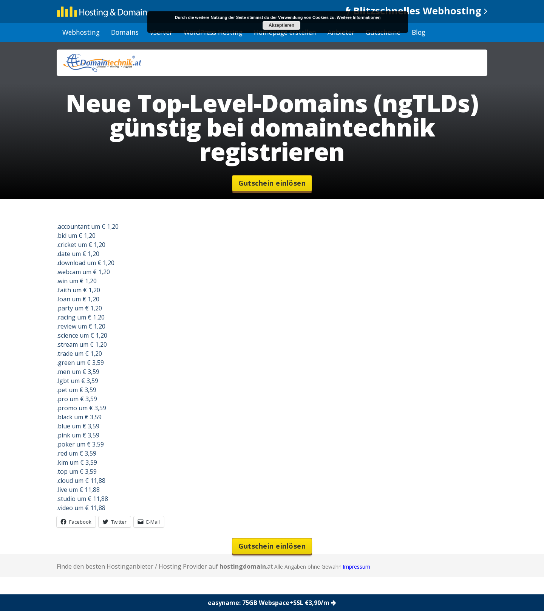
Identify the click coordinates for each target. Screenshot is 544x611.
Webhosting (81, 32)
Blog (418, 32)
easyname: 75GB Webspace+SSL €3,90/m (272, 603)
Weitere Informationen (358, 17)
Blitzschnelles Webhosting (416, 10)
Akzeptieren (281, 25)
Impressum (356, 566)
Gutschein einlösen (272, 183)
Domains (125, 32)
